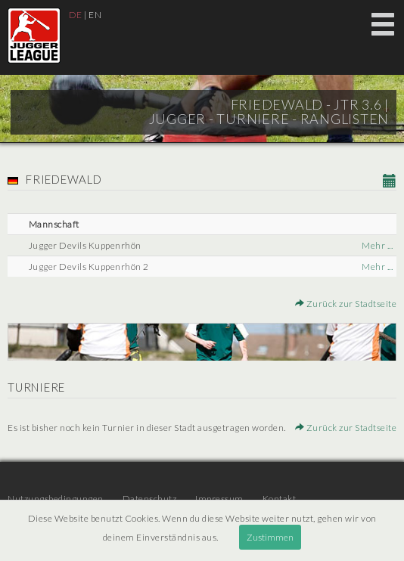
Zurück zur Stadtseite (346, 303)
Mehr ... (377, 245)
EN (95, 14)
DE (75, 14)
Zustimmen (270, 537)
